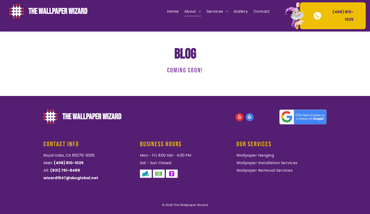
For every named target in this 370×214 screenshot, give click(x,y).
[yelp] (239, 117)
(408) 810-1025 (69, 163)
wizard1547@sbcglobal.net (70, 178)
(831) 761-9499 (65, 170)
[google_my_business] (250, 117)
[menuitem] (172, 11)
